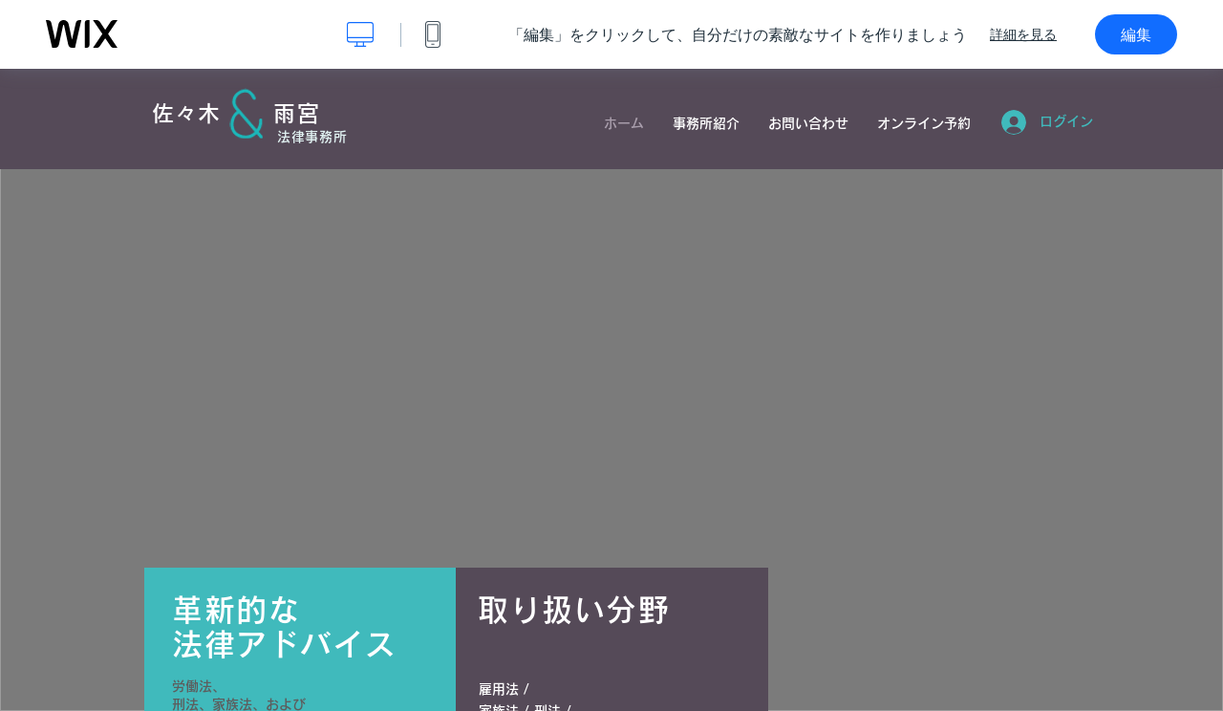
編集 (1136, 34)
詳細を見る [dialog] (1023, 34)
